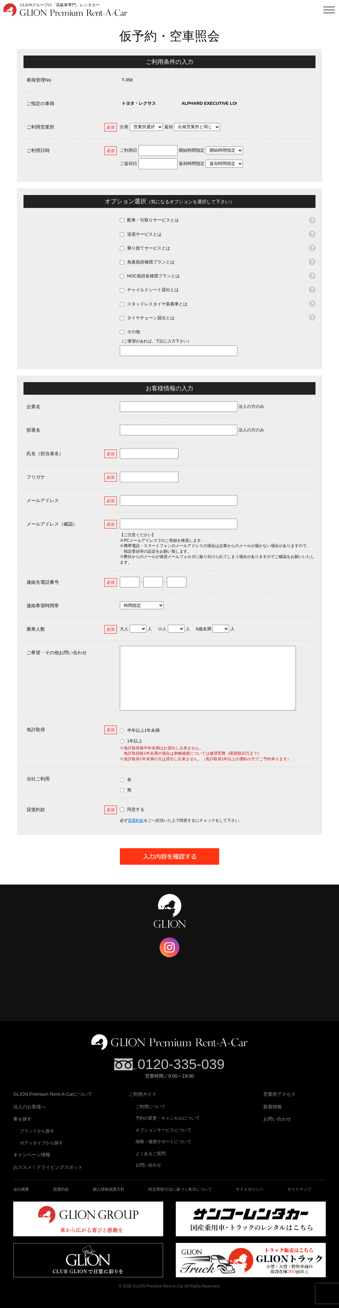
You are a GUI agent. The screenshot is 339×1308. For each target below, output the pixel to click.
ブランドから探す (37, 1131)
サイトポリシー (250, 1189)
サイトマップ (299, 1189)
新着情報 (272, 1106)
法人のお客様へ (29, 1106)
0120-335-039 (180, 1064)
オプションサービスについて (163, 1130)
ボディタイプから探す (41, 1142)
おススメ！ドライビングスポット (48, 1167)
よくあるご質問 (150, 1153)
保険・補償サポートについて (163, 1141)
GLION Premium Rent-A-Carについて (52, 1094)
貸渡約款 (136, 820)
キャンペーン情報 (31, 1154)
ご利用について (150, 1106)
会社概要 (21, 1189)
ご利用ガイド (143, 1094)
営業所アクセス (279, 1094)
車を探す (22, 1119)
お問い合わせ (148, 1165)
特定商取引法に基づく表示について (180, 1189)
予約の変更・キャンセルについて (167, 1118)
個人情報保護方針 (108, 1189)
